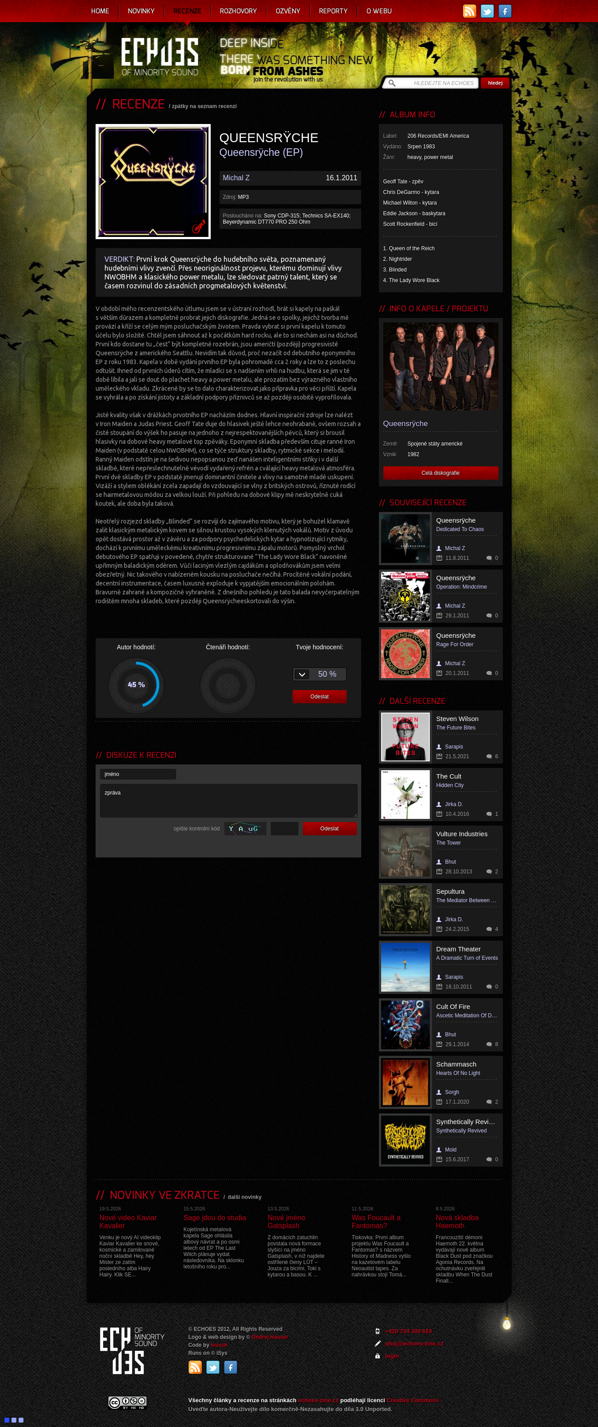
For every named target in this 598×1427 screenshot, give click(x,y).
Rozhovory (238, 11)
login (392, 1356)
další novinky (245, 1197)
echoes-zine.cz (318, 1400)
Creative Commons (413, 1400)
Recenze (187, 11)
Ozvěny (288, 11)
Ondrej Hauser (269, 1337)
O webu (379, 11)
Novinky (141, 11)
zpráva (229, 801)
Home (100, 11)
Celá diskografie (440, 473)
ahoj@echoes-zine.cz (415, 1343)
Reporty (333, 11)
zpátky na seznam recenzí (204, 106)
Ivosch (219, 1345)
